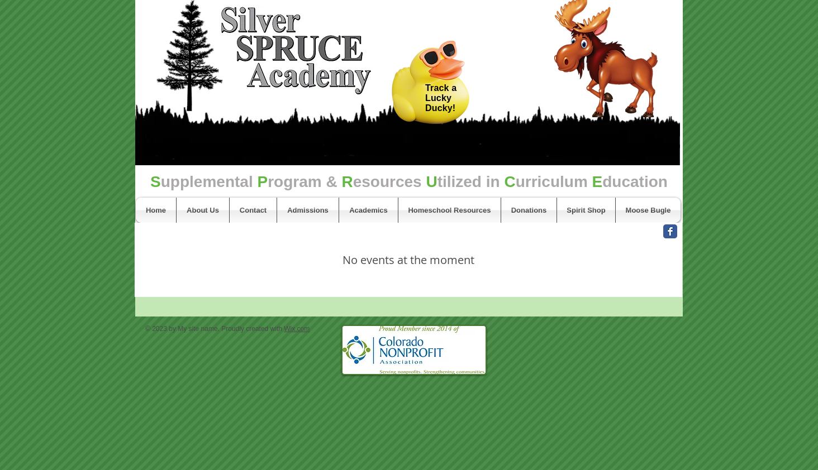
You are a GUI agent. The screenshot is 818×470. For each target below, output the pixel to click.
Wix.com (297, 329)
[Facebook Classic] (670, 231)
